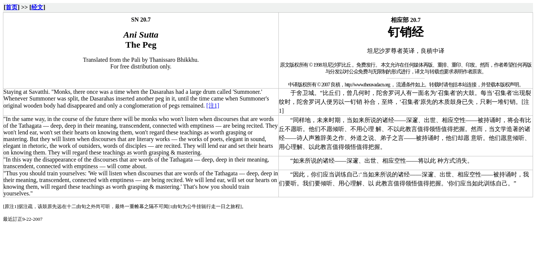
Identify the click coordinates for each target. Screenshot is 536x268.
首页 (11, 7)
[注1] (212, 105)
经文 (37, 7)
